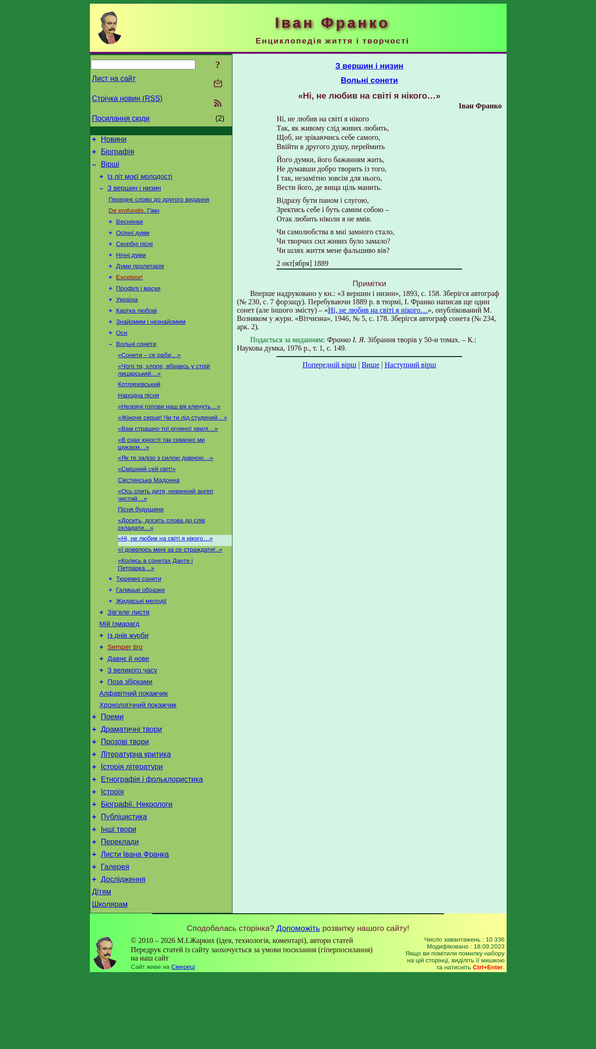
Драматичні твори (131, 783)
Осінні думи (133, 243)
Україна (127, 315)
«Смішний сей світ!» (147, 498)
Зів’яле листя (128, 652)
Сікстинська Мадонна (149, 510)
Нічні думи (131, 267)
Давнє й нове (128, 704)
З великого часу (132, 717)
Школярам (110, 977)
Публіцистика (124, 880)
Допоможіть (298, 1001)
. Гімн (134, 219)
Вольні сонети (136, 363)
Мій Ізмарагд (119, 665)
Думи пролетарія (140, 279)
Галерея (115, 936)
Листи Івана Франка (135, 922)
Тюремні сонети (139, 615)
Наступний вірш (410, 365)
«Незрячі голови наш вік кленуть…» (169, 430)
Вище (371, 365)
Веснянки (129, 231)
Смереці (183, 1039)
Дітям (101, 963)
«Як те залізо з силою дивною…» (165, 486)
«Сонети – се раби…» (149, 375)
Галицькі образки (140, 627)
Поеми (112, 769)
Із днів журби (128, 678)
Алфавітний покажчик (134, 743)
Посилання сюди (121, 118)
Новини (114, 140)
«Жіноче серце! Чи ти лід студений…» (172, 443)
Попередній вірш (329, 365)
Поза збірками (129, 730)
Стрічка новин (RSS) (127, 98)
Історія (112, 852)
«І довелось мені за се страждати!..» (170, 584)
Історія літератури (132, 825)
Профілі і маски (138, 303)
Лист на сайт (114, 78)
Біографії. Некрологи (137, 866)
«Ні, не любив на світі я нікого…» (165, 572)
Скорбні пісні (134, 255)
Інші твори (119, 894)
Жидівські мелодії (141, 639)
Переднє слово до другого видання (159, 207)
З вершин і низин (134, 195)
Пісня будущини (141, 541)
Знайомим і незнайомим (151, 339)
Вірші (110, 168)
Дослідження (123, 950)
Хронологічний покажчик (138, 756)
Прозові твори (125, 797)
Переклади (120, 908)
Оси (121, 351)
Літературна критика (136, 811)
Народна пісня (138, 418)
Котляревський (139, 406)
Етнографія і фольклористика (152, 838)
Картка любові (136, 327)
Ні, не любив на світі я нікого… (378, 310)
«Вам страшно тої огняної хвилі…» (168, 455)
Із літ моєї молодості (139, 182)
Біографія (117, 154)
